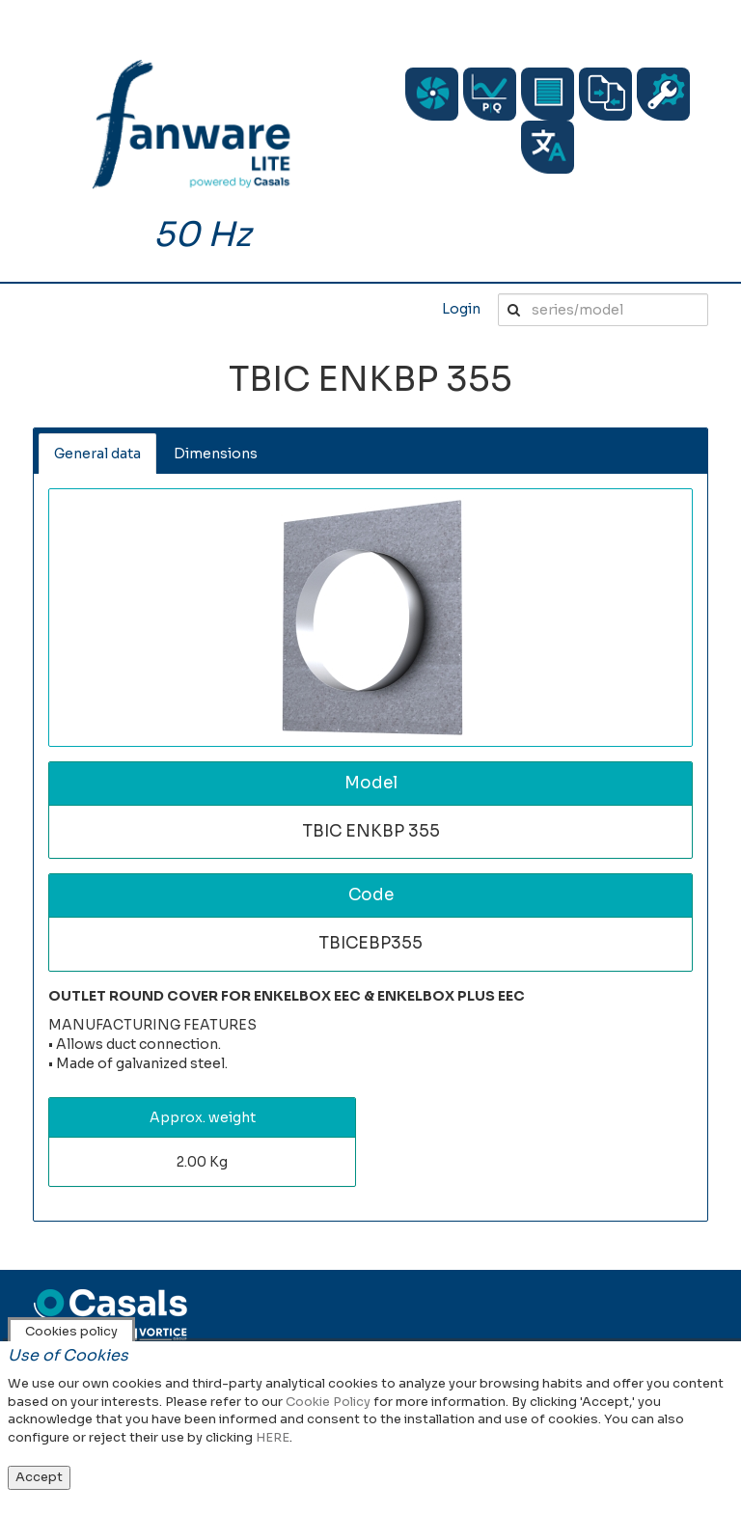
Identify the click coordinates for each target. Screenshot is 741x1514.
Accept (39, 1477)
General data (97, 453)
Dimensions (216, 453)
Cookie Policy (328, 1401)
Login (461, 308)
